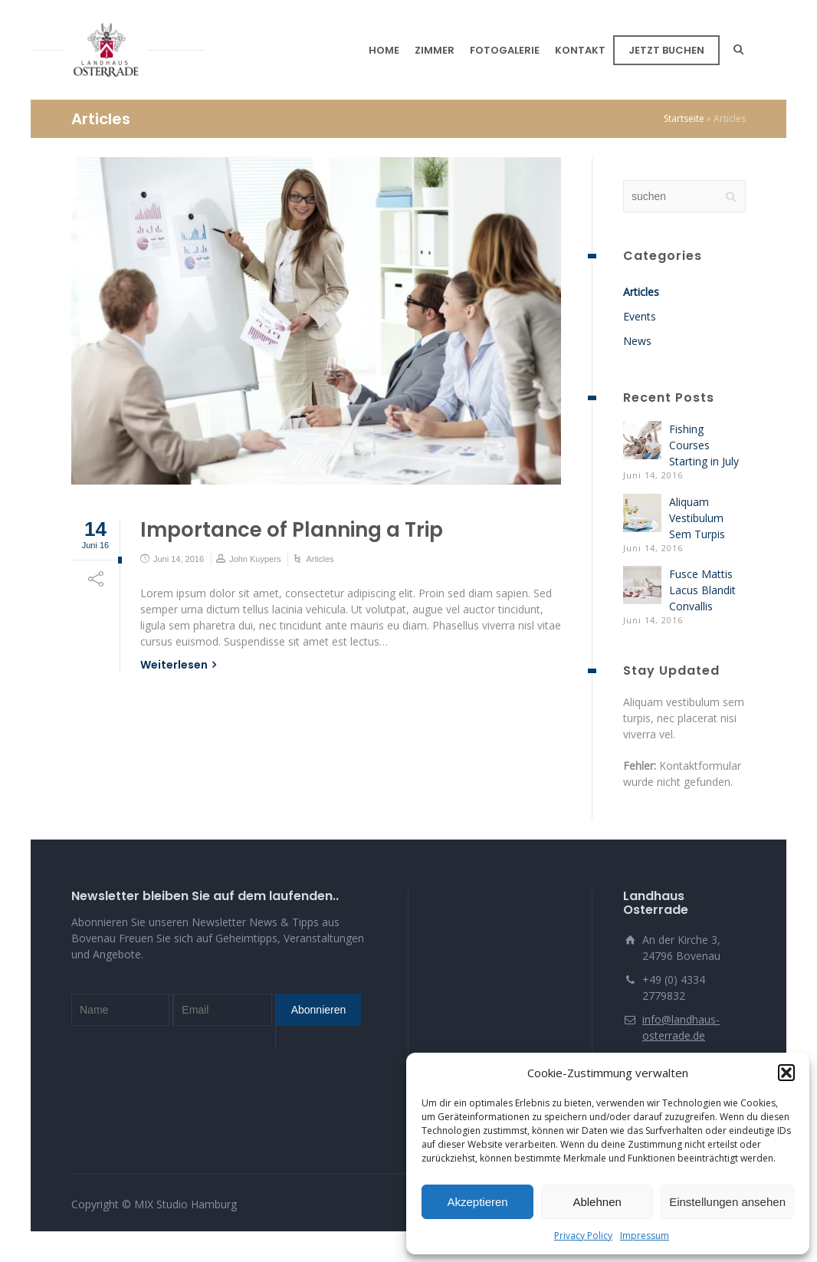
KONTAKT (580, 50)
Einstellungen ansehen (727, 1201)
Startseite (684, 118)
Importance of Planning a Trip (291, 530)
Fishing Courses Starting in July (704, 445)
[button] (786, 1072)
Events (639, 316)
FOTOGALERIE (505, 50)
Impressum (644, 1235)
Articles (319, 559)
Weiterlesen (174, 664)
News (637, 341)
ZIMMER (434, 50)
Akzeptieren (477, 1201)
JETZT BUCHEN (666, 50)
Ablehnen (597, 1201)
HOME (384, 50)
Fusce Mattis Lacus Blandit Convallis (702, 590)
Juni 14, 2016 (178, 559)
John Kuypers (255, 559)
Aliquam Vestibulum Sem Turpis (697, 518)
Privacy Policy (583, 1235)
